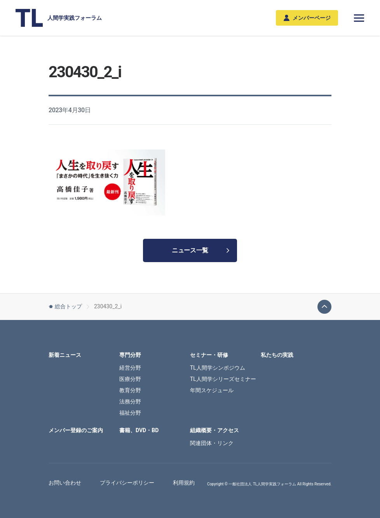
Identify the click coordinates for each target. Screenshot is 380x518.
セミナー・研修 (209, 355)
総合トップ (65, 306)
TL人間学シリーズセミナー (223, 379)
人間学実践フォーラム (59, 18)
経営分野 (130, 368)
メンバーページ (307, 18)
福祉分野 (130, 413)
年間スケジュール (212, 390)
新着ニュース (65, 355)
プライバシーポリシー (127, 483)
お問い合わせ (65, 483)
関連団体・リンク (212, 443)
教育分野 (130, 390)
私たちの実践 (277, 355)
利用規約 (184, 483)
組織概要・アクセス (214, 430)
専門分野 (130, 355)
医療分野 (130, 379)
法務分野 (130, 401)
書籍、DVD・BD (139, 430)
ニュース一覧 (200, 250)
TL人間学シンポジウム (217, 368)
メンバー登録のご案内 (76, 430)
